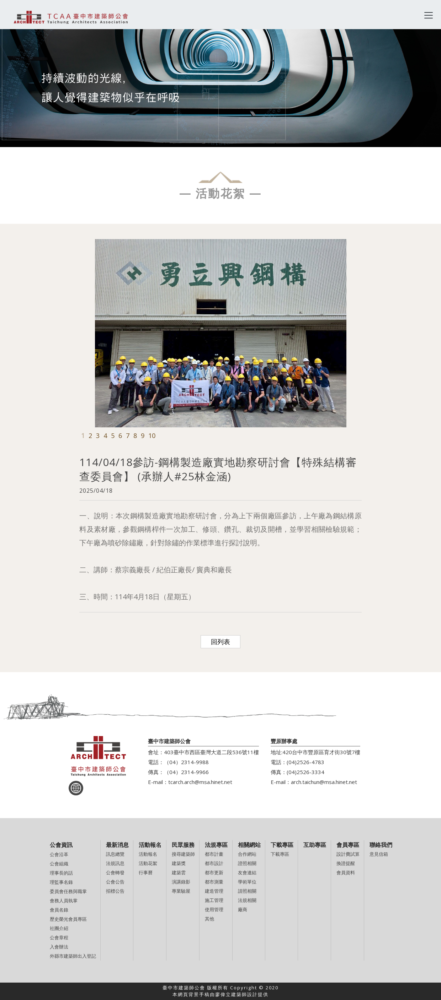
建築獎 (179, 863)
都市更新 (214, 872)
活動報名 (148, 854)
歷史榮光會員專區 (68, 919)
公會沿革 (59, 854)
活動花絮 (148, 863)
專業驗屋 (181, 891)
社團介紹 (59, 928)
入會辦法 (59, 947)
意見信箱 (379, 854)
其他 (209, 918)
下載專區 (280, 854)
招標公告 (115, 891)
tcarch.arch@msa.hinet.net (200, 781)
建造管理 (214, 891)
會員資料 (345, 872)
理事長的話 (61, 873)
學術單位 (247, 882)
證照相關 (247, 863)
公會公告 (115, 882)
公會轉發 (115, 872)
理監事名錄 (61, 882)
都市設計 (214, 863)
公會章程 (59, 937)
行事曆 (146, 872)
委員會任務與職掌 (68, 891)
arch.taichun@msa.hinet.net (324, 781)
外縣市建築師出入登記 (73, 956)
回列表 (220, 641)
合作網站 (247, 854)
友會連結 (247, 872)
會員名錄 (59, 910)
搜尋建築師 (183, 854)
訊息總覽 (115, 854)
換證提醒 (345, 863)
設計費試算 (348, 854)
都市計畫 (214, 854)
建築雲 (179, 872)
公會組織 (59, 863)
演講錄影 (181, 882)
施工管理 (214, 900)
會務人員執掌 (64, 900)
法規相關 (247, 900)
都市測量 (214, 882)
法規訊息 (115, 863)
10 (151, 435)
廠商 (242, 909)
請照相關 (247, 891)
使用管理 (214, 909)
